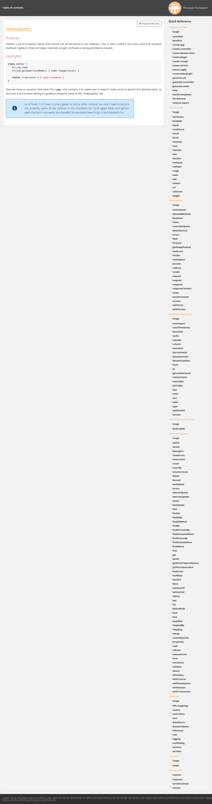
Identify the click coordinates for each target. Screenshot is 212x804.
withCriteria (179, 679)
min (175, 154)
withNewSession (182, 683)
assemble (178, 36)
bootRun (177, 40)
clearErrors (179, 455)
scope (176, 292)
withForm (178, 305)
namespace (179, 259)
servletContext (181, 296)
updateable (179, 410)
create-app (178, 44)
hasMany (178, 575)
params (177, 263)
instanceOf (179, 588)
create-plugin (180, 57)
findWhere (178, 546)
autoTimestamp (181, 327)
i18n (175, 734)
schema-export (181, 102)
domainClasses (181, 726)
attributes (178, 116)
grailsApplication (182, 247)
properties (178, 641)
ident (175, 583)
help (175, 90)
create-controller (182, 48)
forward (177, 242)
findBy (176, 525)
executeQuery (180, 492)
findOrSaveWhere (182, 542)
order (176, 393)
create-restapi (180, 61)
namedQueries (181, 637)
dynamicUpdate (181, 360)
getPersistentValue (183, 567)
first (175, 550)
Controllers (176, 200)
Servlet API (175, 770)
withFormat (179, 309)
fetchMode (178, 505)
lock (175, 616)
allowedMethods (182, 213)
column (177, 344)
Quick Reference (180, 21)
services (177, 747)
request (177, 276)
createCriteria (180, 471)
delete (176, 475)
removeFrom (180, 654)
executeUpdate (181, 496)
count (176, 463)
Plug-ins (174, 696)
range (176, 170)
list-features (179, 98)
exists (176, 500)
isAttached (178, 592)
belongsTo (178, 451)
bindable (177, 121)
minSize (177, 158)
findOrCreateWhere (183, 534)
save (175, 658)
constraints (179, 459)
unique (176, 183)
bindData (178, 218)
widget (176, 195)
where (176, 670)
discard (177, 480)
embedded (178, 484)
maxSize (177, 150)
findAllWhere (180, 521)
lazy (175, 389)
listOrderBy (179, 608)
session (177, 301)
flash (175, 238)
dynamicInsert (180, 356)
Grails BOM (179, 428)
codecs (176, 709)
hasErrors (178, 251)
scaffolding (179, 743)
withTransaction (182, 691)
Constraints (176, 107)
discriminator (180, 352)
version (177, 414)
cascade (177, 340)
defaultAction (180, 230)
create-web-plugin (182, 73)
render (176, 271)
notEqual (177, 162)
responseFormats (182, 288)
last (175, 600)
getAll (176, 558)
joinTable (178, 385)
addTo (176, 442)
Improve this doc (149, 23)
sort (175, 398)
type (175, 406)
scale (175, 174)
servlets (177, 751)
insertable (178, 381)
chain (176, 222)
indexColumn (180, 377)
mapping (177, 629)
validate (177, 666)
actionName (179, 209)
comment (178, 348)
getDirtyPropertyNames (186, 563)
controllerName (181, 226)
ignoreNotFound (182, 373)
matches (177, 141)
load (175, 612)
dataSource (179, 722)
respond (177, 280)
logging (177, 738)
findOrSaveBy (180, 538)
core (175, 718)
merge (176, 633)
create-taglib (180, 69)
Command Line (178, 27)
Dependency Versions (182, 419)
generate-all (179, 77)
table (175, 402)
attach (176, 446)
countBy (177, 467)
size (175, 179)
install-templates (182, 94)
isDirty (176, 596)
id (174, 369)
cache (176, 335)
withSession (179, 687)
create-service (180, 65)
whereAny (178, 674)
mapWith (178, 621)
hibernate (178, 730)
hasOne (177, 579)
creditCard (178, 129)
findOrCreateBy (181, 529)
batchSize (178, 331)
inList (176, 137)
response (178, 284)
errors (176, 234)
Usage (176, 31)
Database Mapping (180, 314)
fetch (175, 364)
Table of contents (13, 7)
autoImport (179, 323)
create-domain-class (184, 53)
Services (174, 756)
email (176, 133)
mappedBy (178, 625)
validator (178, 191)
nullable (177, 166)
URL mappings (180, 705)
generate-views (181, 86)
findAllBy (177, 517)
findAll (176, 513)
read (175, 645)
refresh (177, 650)
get (174, 554)
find (175, 509)
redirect (177, 267)
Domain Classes (178, 433)
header (176, 255)
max (175, 145)
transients (178, 662)
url (174, 187)
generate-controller (183, 82)
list (174, 604)
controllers (179, 713)
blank (176, 125)
